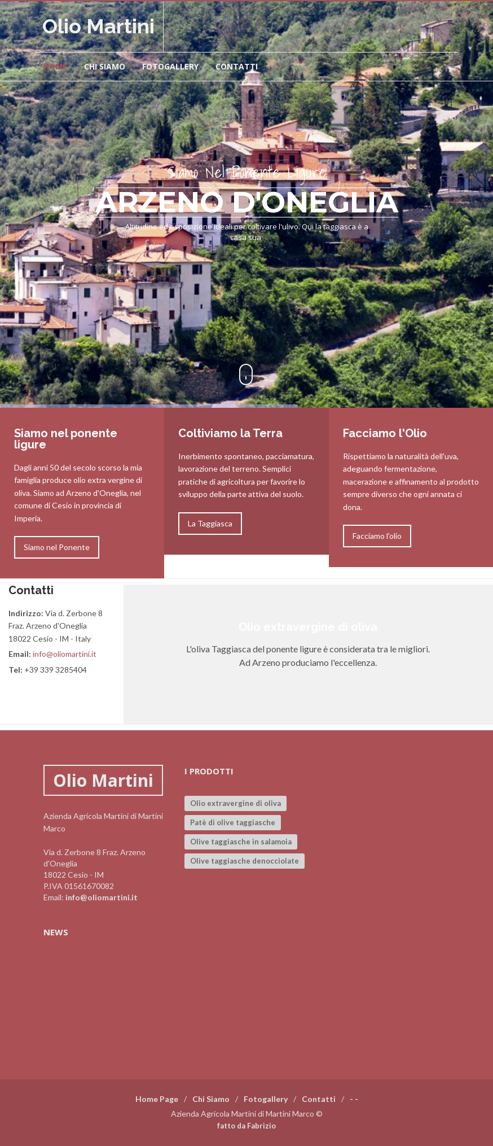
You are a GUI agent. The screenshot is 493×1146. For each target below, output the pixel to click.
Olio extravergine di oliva (235, 803)
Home (55, 66)
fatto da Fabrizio (246, 1125)
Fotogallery (170, 66)
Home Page (156, 1099)
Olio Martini (98, 26)
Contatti (236, 66)
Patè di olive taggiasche (232, 822)
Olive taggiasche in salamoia (241, 841)
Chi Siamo (211, 1099)
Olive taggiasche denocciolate (244, 860)
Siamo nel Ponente (57, 547)
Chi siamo (104, 66)
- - (354, 1099)
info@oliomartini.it (64, 654)
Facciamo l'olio (377, 536)
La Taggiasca (210, 523)
